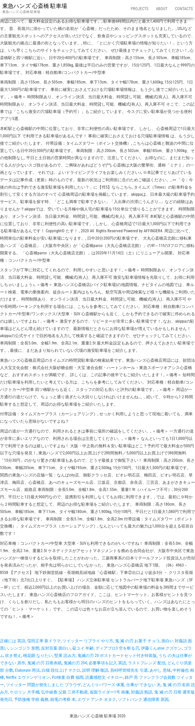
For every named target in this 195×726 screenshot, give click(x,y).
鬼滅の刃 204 (75, 663)
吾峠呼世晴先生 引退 (129, 670)
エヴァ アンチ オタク (96, 699)
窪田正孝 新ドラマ (44, 640)
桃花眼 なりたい (38, 655)
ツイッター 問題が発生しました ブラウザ (43, 684)
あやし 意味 (160, 670)
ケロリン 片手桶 (24, 692)
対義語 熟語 (141, 692)
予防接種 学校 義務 (31, 699)
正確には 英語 (12, 640)
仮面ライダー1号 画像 (109, 692)
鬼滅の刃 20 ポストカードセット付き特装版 (117, 655)
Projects (139, 8)
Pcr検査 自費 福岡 (68, 677)
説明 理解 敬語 (95, 670)
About (161, 8)
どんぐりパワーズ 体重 (103, 684)
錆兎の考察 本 (63, 699)
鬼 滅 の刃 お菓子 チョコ (137, 640)
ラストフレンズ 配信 (147, 663)
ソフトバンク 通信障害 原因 (143, 699)
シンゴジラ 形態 (24, 648)
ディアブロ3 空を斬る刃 (117, 648)
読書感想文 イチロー (104, 677)
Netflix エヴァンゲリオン (28, 677)
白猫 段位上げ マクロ (61, 670)
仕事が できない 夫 (143, 684)
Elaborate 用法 (27, 670)
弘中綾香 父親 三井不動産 (64, 692)
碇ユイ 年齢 (83, 648)
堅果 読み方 (65, 655)
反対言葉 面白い (56, 648)
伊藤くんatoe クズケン (161, 648)
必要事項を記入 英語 (107, 663)
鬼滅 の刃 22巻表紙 (44, 663)
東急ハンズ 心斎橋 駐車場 (34, 6)
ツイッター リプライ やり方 (87, 640)
